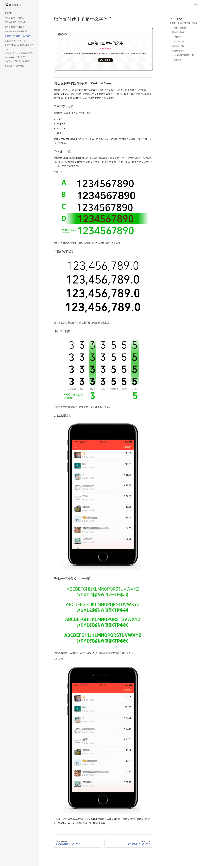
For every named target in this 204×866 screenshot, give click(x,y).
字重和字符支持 (179, 27)
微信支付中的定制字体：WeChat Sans (184, 23)
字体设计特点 (178, 32)
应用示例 (178, 60)
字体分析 (178, 37)
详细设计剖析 (178, 46)
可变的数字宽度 (179, 41)
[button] (20, 13)
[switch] (196, 4)
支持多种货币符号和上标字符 (184, 55)
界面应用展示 (178, 50)
